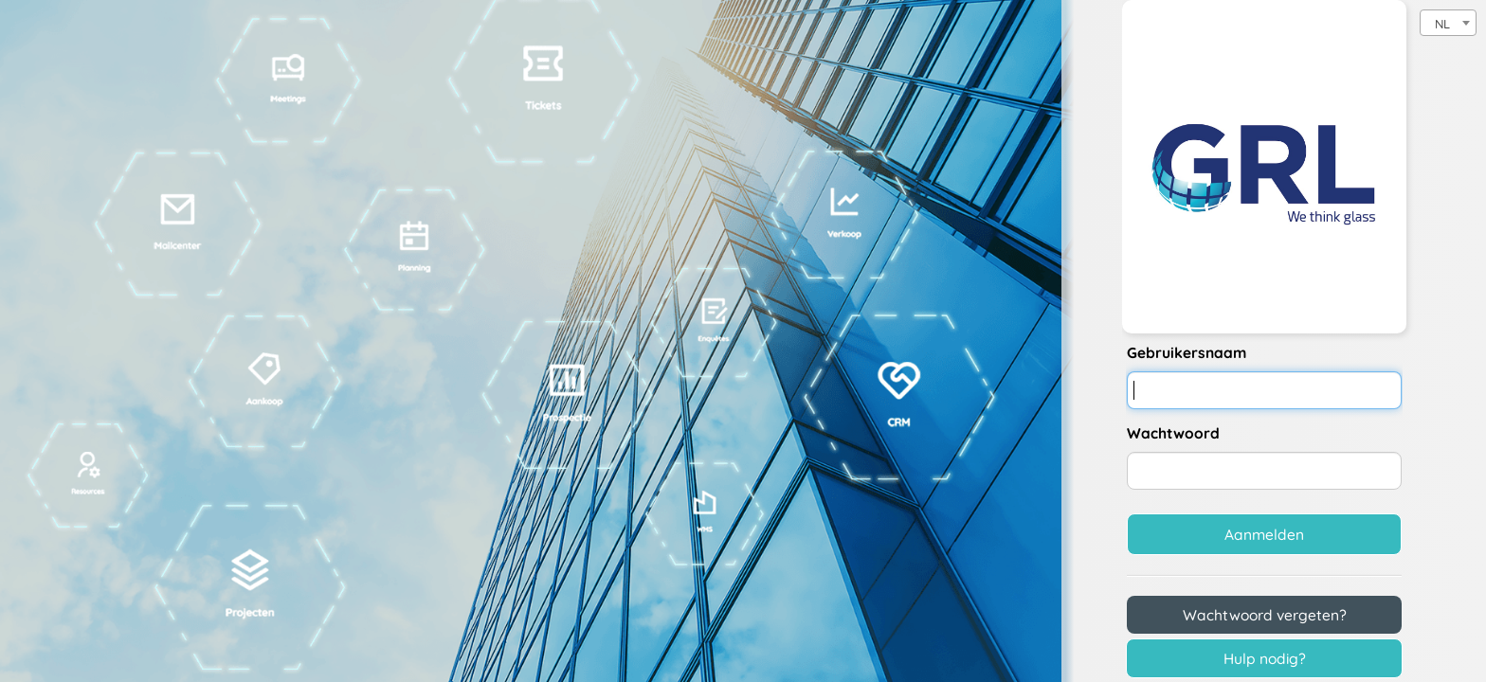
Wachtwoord (1173, 432)
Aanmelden (1264, 534)
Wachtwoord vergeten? (1265, 614)
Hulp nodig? (1264, 658)
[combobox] (1448, 22)
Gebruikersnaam (1186, 352)
